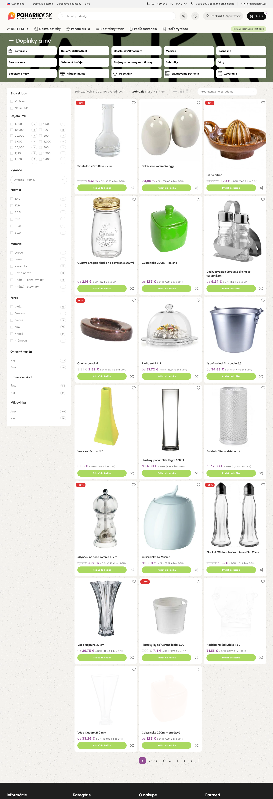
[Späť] (11, 40)
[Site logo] (30, 16)
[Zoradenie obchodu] (227, 92)
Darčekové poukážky (152, 754)
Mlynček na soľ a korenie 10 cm (97, 524)
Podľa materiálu (83, 767)
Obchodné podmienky (21, 748)
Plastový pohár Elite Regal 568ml (164, 435)
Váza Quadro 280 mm (91, 684)
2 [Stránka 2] (149, 704)
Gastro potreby (82, 748)
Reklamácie (14, 754)
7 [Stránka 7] (177, 704)
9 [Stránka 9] (191, 704)
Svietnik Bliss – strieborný (224, 426)
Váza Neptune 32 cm (90, 604)
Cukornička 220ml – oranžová (162, 684)
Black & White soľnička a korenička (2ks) (234, 519)
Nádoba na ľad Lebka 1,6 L (225, 604)
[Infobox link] (167, 3)
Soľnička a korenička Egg (158, 164)
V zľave (20, 101)
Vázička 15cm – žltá (90, 426)
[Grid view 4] (188, 91)
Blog (9, 774)
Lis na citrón (215, 173)
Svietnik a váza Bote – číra (94, 164)
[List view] (175, 91)
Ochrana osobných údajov (23, 761)
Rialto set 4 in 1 (152, 346)
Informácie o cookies (20, 767)
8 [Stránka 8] (184, 704)
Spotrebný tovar (83, 761)
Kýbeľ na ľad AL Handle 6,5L (226, 346)
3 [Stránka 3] (156, 704)
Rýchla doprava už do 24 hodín (248, 29)
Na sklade (21, 108)
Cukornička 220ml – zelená (160, 253)
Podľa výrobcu (82, 774)
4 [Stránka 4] (163, 704)
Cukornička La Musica (157, 524)
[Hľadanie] (117, 16)
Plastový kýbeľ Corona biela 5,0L (164, 604)
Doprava (144, 748)
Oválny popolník (88, 346)
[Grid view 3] (182, 91)
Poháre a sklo (81, 754)
